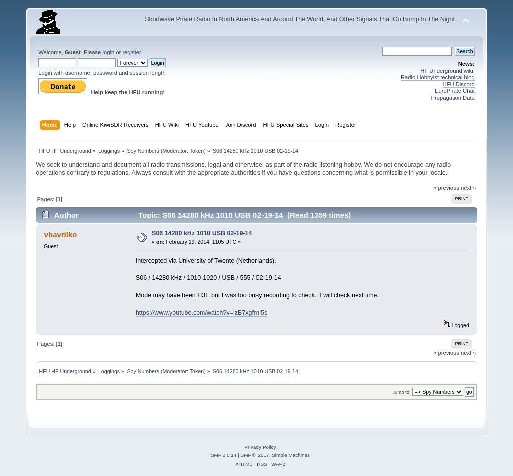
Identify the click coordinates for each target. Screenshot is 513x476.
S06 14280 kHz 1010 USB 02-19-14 (202, 233)
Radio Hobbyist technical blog (438, 77)
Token (197, 151)
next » (468, 188)
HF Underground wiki (446, 71)
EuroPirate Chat (455, 91)
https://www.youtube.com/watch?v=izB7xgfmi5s (201, 312)
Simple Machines (291, 455)
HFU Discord (459, 84)
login (108, 52)
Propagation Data (452, 98)
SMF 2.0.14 (224, 455)
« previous (446, 188)
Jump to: (401, 392)
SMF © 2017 (255, 455)
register (131, 52)
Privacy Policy (260, 447)
